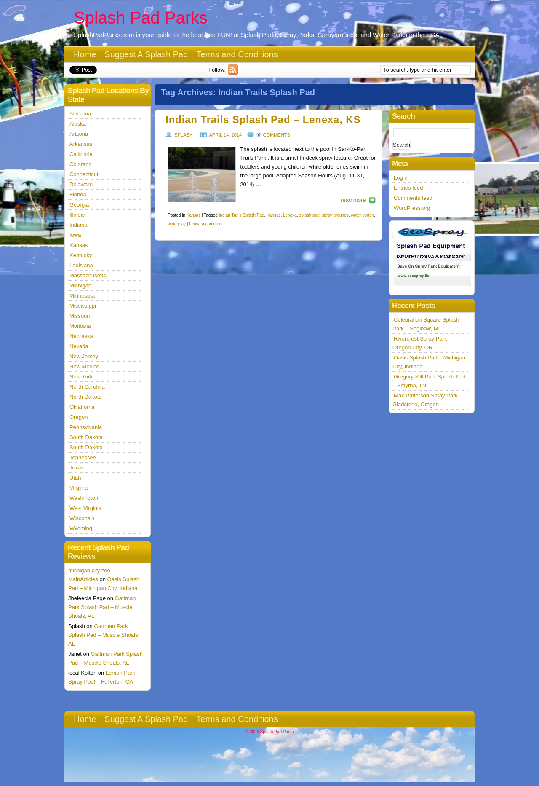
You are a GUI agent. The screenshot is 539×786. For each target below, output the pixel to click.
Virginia (78, 488)
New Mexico (84, 366)
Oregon (78, 417)
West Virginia (85, 508)
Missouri (79, 316)
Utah (75, 478)
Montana (80, 326)
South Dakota (86, 437)
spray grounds (335, 215)
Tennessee (82, 457)
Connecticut (84, 174)
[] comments (273, 134)
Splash (183, 134)
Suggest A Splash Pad (146, 54)
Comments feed (413, 198)
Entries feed (408, 188)
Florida (77, 194)
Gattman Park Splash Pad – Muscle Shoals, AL (102, 607)
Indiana (78, 225)
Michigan (80, 285)
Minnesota (82, 295)
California (81, 154)
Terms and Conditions (237, 54)
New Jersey (83, 356)
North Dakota (85, 397)
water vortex (362, 215)
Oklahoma (81, 407)
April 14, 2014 (225, 134)
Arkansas (80, 144)
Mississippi (82, 306)
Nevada (78, 346)
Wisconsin (81, 518)
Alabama (80, 113)
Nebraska (81, 336)
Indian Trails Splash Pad (241, 215)
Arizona (78, 134)
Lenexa (290, 215)
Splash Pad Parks (141, 17)
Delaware (81, 184)
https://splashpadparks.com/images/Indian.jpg (202, 174)
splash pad (309, 215)
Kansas (193, 215)
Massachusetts (87, 275)
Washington (83, 498)
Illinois (77, 215)
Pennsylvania (85, 427)
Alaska (77, 124)
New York (81, 376)
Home (85, 54)
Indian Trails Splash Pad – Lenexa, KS (262, 119)
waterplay (177, 224)
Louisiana (81, 265)
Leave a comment (206, 224)
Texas (76, 467)
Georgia (79, 204)
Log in (401, 177)
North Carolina (87, 387)
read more (353, 200)
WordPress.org (412, 208)
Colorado (80, 164)
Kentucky (80, 255)
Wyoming (80, 528)
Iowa (75, 235)
